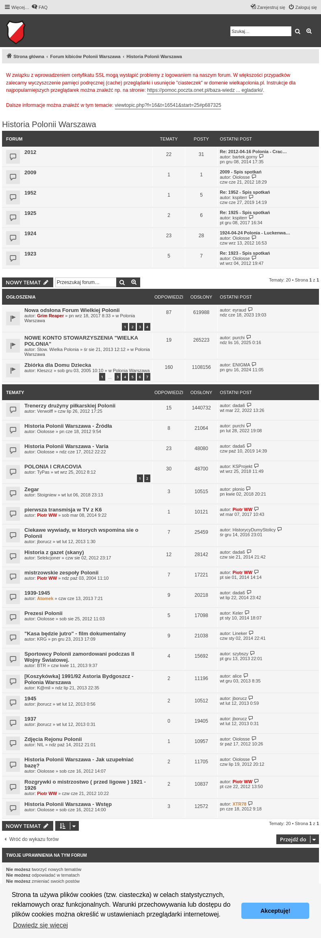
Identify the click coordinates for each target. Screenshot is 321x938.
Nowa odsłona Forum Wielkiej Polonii (71, 310)
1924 (30, 233)
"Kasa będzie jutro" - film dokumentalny (75, 633)
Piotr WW (47, 515)
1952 (30, 193)
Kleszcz (44, 370)
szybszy (240, 653)
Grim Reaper (50, 315)
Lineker (239, 633)
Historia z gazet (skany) (54, 552)
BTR (41, 665)
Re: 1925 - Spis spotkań (245, 212)
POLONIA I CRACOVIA (53, 467)
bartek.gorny (244, 156)
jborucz (44, 541)
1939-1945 (37, 593)
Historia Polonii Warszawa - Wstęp (68, 804)
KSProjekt (242, 466)
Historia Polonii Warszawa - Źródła (68, 426)
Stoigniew (46, 494)
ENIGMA (241, 364)
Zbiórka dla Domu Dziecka (57, 365)
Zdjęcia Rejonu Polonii (53, 739)
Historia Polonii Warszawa (49, 124)
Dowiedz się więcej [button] (40, 925)
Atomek (45, 598)
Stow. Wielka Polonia (58, 349)
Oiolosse (241, 177)
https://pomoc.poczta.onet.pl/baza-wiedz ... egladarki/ (205, 90)
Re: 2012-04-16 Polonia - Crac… (253, 151)
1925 (30, 213)
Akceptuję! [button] (275, 911)
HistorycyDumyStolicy (253, 529)
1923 (30, 254)
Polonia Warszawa (131, 370)
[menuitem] (39, 7)
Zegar (31, 489)
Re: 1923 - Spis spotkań (245, 253)
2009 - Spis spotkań (241, 171)
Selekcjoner (48, 557)
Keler (237, 613)
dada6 (238, 405)
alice (237, 676)
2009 (30, 172)
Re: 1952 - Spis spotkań (245, 192)
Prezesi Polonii (43, 613)
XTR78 (239, 804)
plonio (238, 489)
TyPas (43, 472)
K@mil (43, 687)
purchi (238, 337)
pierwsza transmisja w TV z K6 (63, 510)
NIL (40, 744)
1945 (30, 698)
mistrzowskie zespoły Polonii (61, 573)
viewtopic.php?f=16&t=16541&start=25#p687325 (168, 105)
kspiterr (239, 197)
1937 (30, 719)
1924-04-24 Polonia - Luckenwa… (255, 232)
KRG (42, 639)
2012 (30, 152)
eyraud (239, 310)
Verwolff (45, 411)
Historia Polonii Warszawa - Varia (66, 446)
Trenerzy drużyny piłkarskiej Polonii (69, 406)
